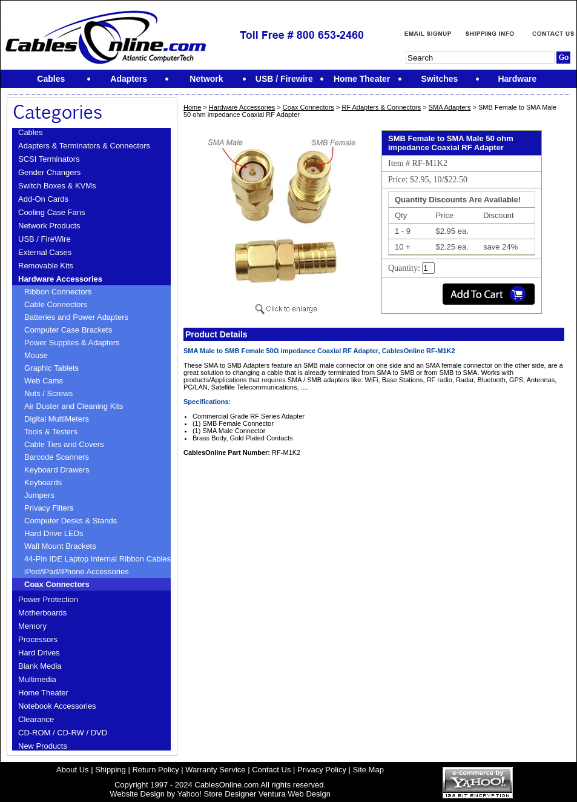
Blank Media (40, 666)
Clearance (36, 719)
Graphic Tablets (51, 368)
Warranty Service (215, 769)
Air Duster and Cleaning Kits (73, 406)
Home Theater (43, 692)
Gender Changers (49, 172)
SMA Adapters (450, 107)
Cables (30, 132)
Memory (32, 626)
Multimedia (37, 679)
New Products (42, 746)
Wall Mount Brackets (60, 546)
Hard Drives (39, 652)
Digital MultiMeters (56, 418)
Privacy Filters (49, 507)
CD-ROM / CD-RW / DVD (62, 732)
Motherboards (42, 612)
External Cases (44, 252)
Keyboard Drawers (57, 469)
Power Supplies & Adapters (72, 342)
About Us (72, 769)
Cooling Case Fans (51, 212)
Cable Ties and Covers (64, 444)
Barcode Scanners (56, 457)
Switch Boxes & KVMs (57, 185)
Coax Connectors (57, 584)
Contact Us (271, 769)
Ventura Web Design (295, 793)
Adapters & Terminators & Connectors (84, 145)
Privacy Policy (321, 769)
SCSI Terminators (49, 159)
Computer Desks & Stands (70, 520)
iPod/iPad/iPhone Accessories (76, 571)
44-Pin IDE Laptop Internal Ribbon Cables (97, 558)
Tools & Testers (50, 431)
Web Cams (43, 380)
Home (192, 107)
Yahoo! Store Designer (217, 793)
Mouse (36, 355)
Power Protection (48, 599)
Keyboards (43, 482)
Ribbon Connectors (57, 291)
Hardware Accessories (60, 278)
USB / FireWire (44, 239)
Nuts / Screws (48, 393)
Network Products (49, 225)
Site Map (368, 769)
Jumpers (39, 495)
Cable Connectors (55, 304)
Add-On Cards (43, 199)
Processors (38, 639)
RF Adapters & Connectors (381, 107)
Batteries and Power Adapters (76, 317)
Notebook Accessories (57, 706)
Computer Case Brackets (68, 329)
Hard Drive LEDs (54, 533)
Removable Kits (45, 265)
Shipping (110, 769)
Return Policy (155, 769)
